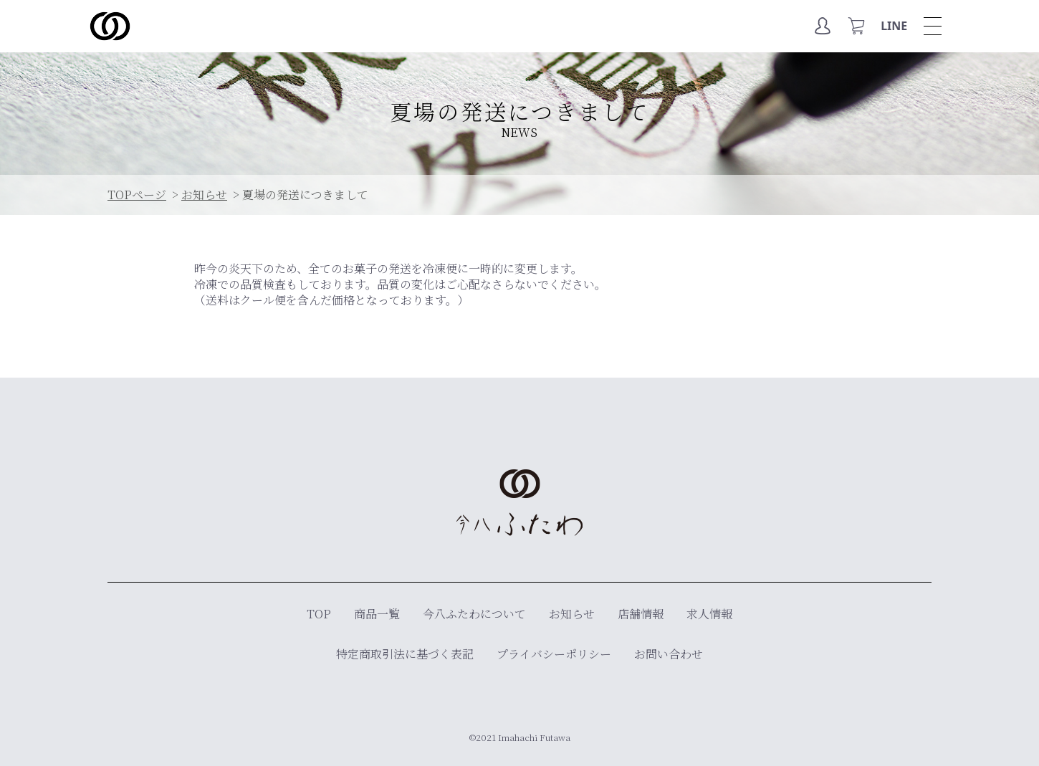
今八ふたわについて (474, 613)
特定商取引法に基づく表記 (405, 654)
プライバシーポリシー (554, 654)
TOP (319, 613)
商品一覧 (377, 613)
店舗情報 (641, 613)
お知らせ (572, 613)
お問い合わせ (668, 654)
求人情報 (709, 613)
